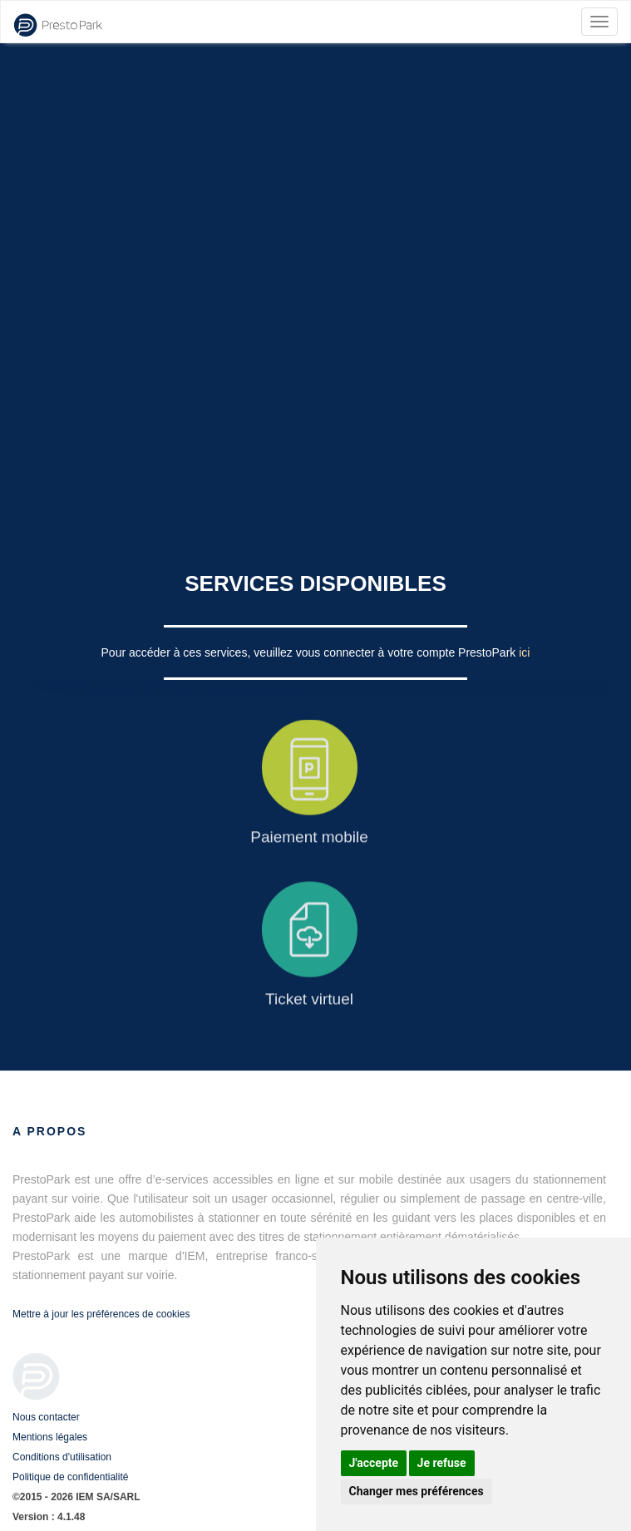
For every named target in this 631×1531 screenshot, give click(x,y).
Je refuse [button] (441, 1462)
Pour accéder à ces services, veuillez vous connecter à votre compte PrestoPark (310, 652)
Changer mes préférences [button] (416, 1491)
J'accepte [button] (374, 1462)
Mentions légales (49, 1437)
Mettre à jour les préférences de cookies (101, 1314)
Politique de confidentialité (70, 1477)
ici (524, 652)
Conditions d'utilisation (61, 1457)
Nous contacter (46, 1417)
